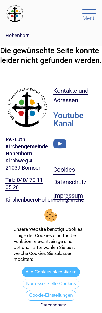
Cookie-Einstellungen (51, 295)
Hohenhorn (17, 35)
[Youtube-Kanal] (59, 144)
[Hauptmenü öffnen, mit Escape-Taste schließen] (89, 14)
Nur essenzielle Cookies (51, 283)
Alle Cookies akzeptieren (51, 271)
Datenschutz (53, 305)
